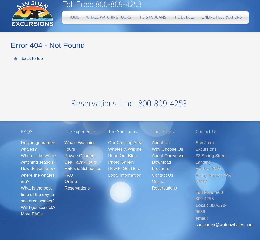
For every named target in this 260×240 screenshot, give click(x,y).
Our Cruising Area (125, 142)
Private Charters (80, 155)
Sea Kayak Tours (80, 162)
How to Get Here (124, 168)
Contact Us (162, 175)
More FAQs (32, 214)
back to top (32, 58)
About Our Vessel (168, 155)
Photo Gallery (121, 162)
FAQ (68, 175)
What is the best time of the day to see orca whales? (37, 194)
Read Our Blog (122, 155)
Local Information (124, 175)
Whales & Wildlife (125, 149)
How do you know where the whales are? (38, 175)
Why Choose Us (167, 149)
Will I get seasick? (38, 207)
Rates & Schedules (82, 168)
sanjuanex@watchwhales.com (225, 224)
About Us (161, 142)
